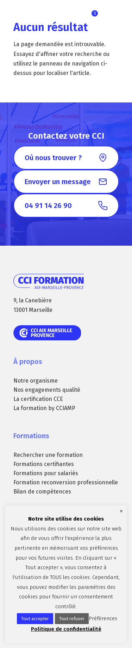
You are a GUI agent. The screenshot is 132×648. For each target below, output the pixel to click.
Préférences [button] (103, 618)
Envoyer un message (58, 181)
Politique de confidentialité (66, 629)
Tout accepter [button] (35, 618)
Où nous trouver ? (53, 157)
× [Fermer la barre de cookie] (121, 511)
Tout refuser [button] (71, 618)
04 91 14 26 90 (48, 205)
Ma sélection (95, 13)
